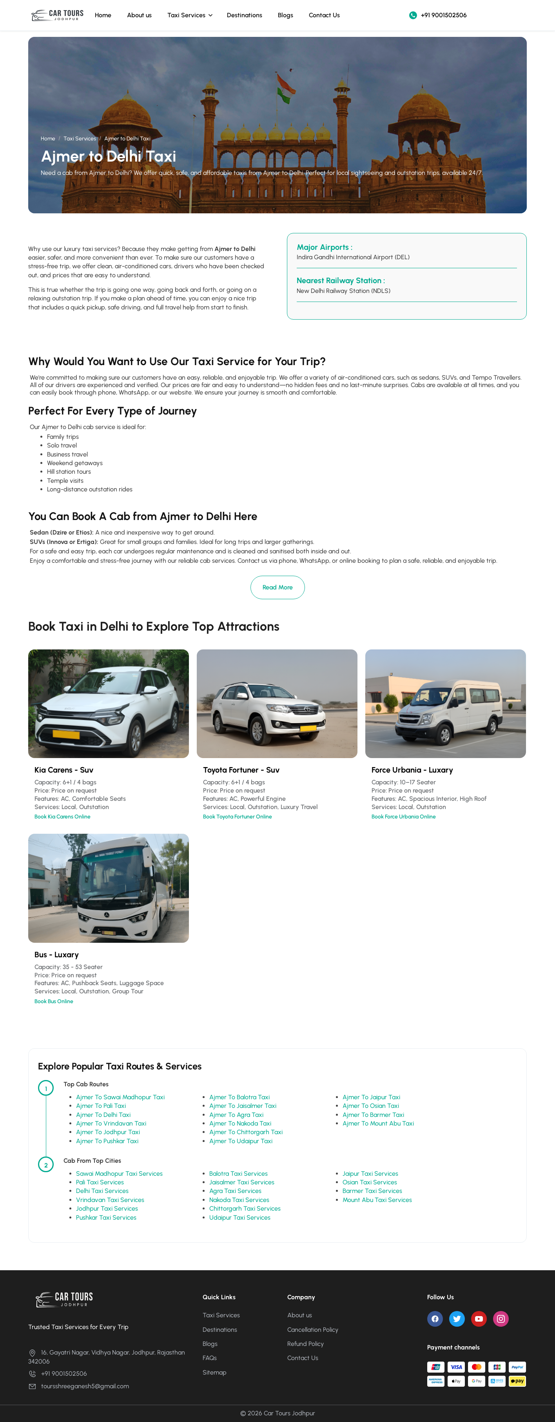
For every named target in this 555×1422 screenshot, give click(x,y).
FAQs (210, 1358)
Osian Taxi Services (370, 1182)
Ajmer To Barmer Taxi (373, 1114)
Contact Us (324, 15)
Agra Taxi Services (235, 1191)
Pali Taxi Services (100, 1182)
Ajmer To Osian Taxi (371, 1105)
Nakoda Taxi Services (239, 1200)
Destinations (244, 15)
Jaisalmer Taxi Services (241, 1182)
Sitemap (215, 1372)
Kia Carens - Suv (64, 770)
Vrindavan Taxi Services (110, 1200)
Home (103, 15)
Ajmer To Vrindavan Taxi (111, 1123)
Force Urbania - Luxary (412, 770)
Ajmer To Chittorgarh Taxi (246, 1132)
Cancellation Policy (313, 1329)
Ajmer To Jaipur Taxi (371, 1097)
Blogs (285, 15)
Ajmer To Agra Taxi (236, 1114)
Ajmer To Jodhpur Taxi (108, 1132)
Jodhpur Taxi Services (107, 1208)
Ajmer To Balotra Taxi (239, 1097)
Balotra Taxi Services (238, 1173)
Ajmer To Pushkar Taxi (107, 1141)
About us (139, 15)
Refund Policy (305, 1343)
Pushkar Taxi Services (106, 1217)
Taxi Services (186, 15)
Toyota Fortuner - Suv (241, 770)
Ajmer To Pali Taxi (101, 1105)
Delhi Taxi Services (102, 1191)
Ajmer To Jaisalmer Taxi (242, 1105)
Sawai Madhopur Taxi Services (119, 1173)
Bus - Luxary (56, 954)
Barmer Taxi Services (372, 1191)
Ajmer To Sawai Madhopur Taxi (120, 1097)
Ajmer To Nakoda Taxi (240, 1123)
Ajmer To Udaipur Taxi (240, 1141)
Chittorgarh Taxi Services (245, 1208)
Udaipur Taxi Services (239, 1217)
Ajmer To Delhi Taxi (103, 1114)
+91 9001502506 (438, 15)
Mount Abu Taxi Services (377, 1200)
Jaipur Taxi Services (370, 1173)
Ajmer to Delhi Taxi (127, 138)
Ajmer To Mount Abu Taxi (378, 1123)
